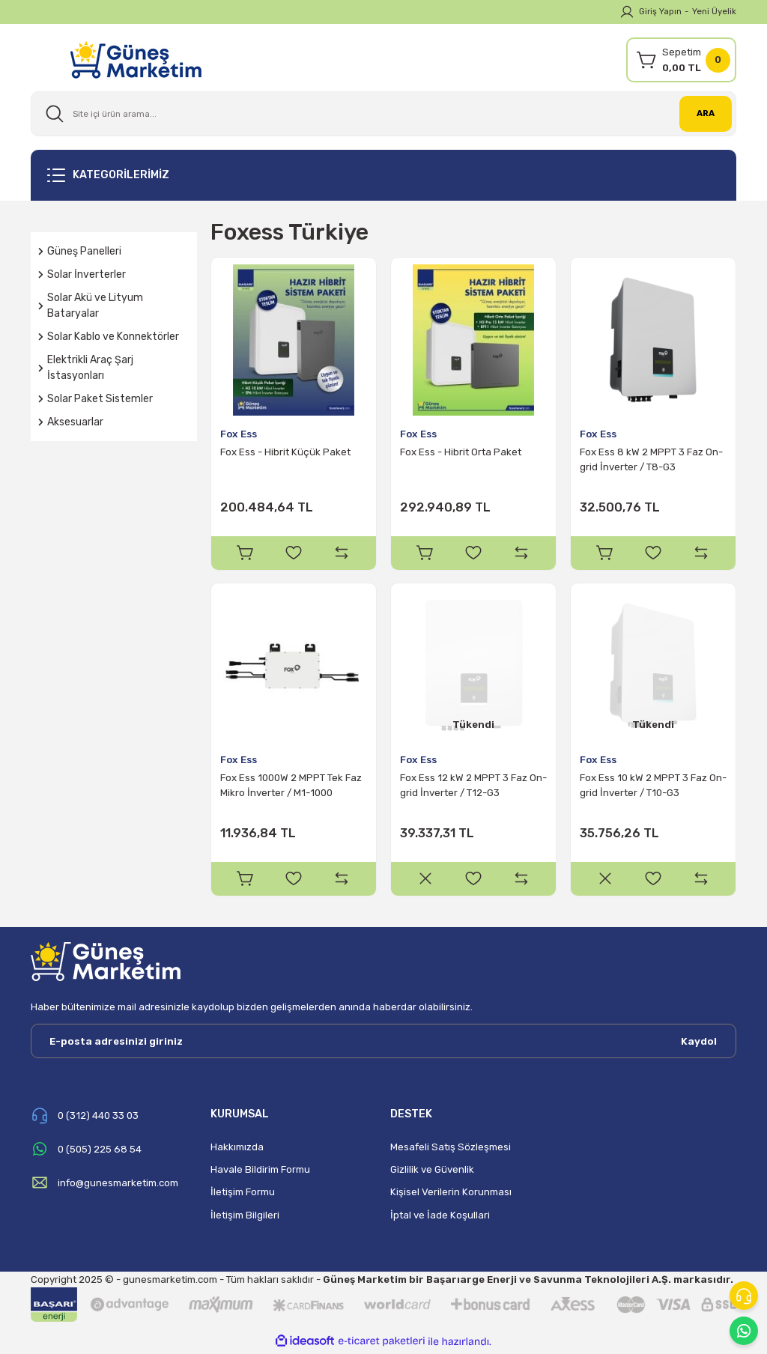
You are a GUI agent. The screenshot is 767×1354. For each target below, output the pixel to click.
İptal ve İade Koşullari (440, 1217)
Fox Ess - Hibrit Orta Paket (460, 452)
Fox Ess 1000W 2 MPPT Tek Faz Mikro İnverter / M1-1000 (291, 787)
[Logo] (136, 59)
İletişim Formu (242, 1194)
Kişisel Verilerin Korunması (451, 1194)
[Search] (383, 113)
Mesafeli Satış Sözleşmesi (450, 1149)
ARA (706, 113)
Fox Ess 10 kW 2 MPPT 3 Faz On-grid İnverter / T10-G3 (653, 787)
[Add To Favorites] (294, 553)
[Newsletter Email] (383, 1043)
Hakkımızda (237, 1149)
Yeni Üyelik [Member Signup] (714, 11)
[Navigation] (383, 175)
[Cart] (681, 59)
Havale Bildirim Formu (260, 1171)
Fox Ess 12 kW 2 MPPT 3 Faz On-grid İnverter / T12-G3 (473, 787)
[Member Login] (626, 11)
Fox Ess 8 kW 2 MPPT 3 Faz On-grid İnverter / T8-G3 (651, 459)
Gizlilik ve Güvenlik (432, 1171)
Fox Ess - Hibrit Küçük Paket (285, 452)
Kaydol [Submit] (699, 1043)
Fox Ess (238, 434)
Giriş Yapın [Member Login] (660, 11)
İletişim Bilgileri (244, 1217)
